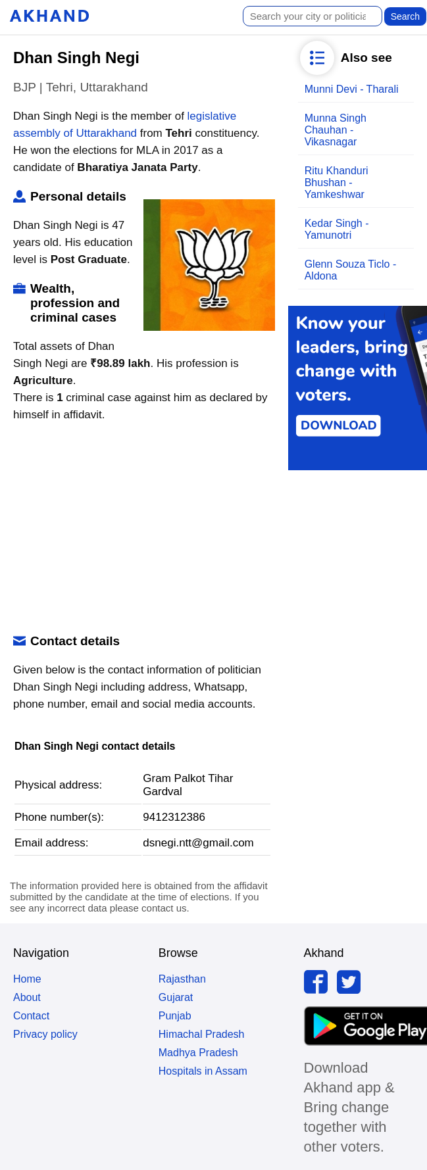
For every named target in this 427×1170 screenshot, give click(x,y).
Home (27, 979)
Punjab (175, 1015)
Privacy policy (45, 1034)
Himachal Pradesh (202, 1034)
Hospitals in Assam (203, 1071)
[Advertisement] (140, 529)
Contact (31, 1015)
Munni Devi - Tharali (352, 89)
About (27, 997)
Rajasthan (182, 979)
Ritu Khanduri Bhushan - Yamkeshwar (336, 182)
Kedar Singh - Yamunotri (337, 229)
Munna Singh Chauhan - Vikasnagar (335, 129)
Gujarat (176, 997)
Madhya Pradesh (198, 1052)
